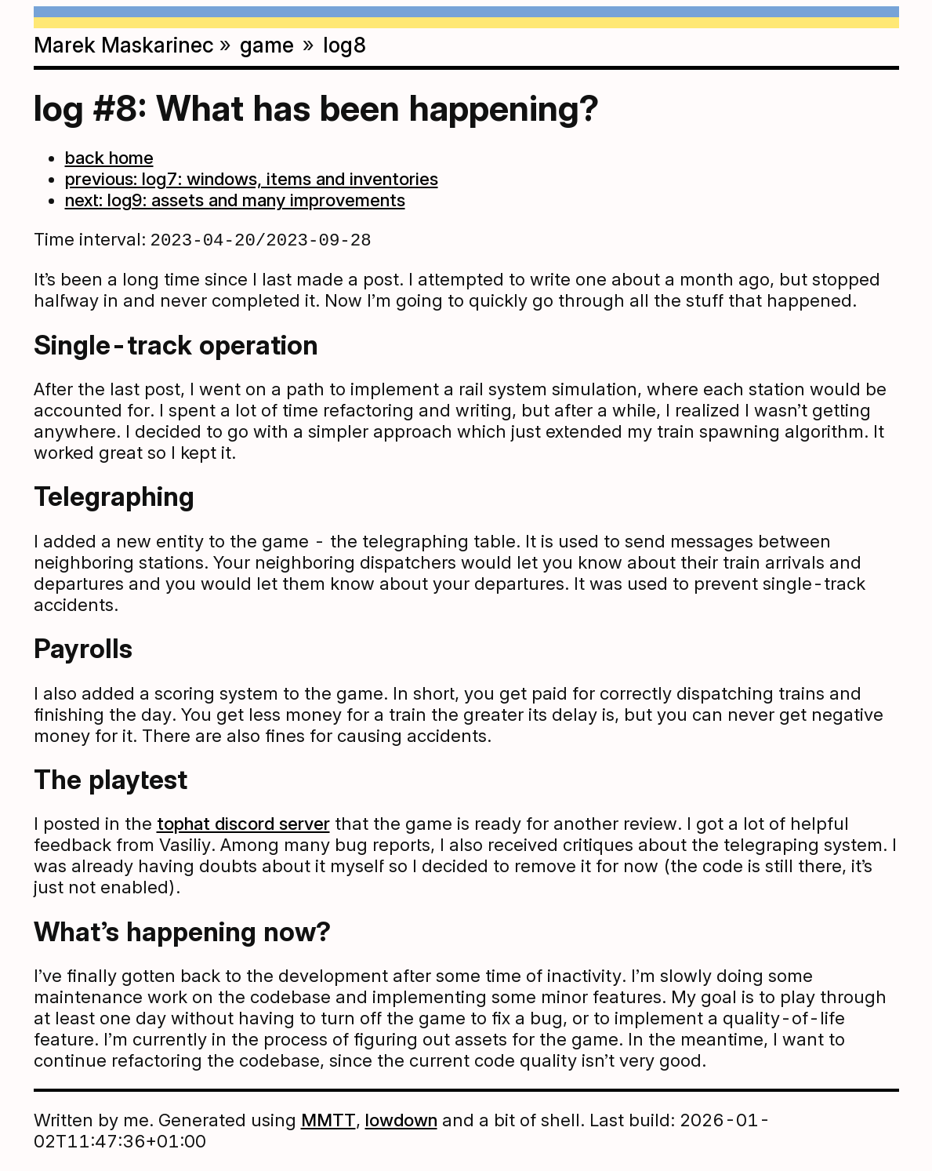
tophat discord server (243, 824)
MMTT (328, 1121)
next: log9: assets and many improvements (235, 199)
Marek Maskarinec (124, 44)
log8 (345, 44)
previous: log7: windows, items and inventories (251, 178)
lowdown (401, 1121)
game (267, 44)
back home (109, 157)
